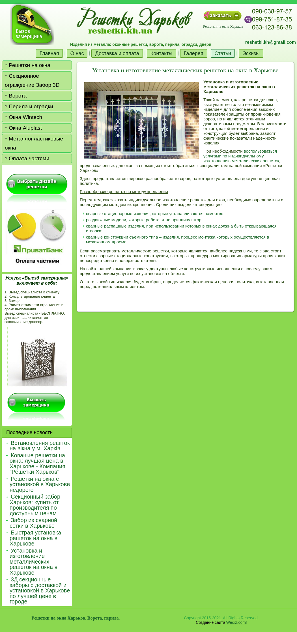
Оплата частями (29, 158)
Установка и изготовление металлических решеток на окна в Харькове (185, 70)
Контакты (161, 53)
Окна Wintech (25, 117)
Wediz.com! (236, 622)
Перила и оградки (31, 106)
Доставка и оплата (117, 53)
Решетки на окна (29, 65)
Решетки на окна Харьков (223, 26)
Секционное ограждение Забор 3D (32, 80)
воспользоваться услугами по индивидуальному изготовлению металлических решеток (241, 156)
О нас (77, 53)
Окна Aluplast (25, 128)
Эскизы (251, 53)
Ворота (18, 96)
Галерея (193, 53)
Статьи (223, 53)
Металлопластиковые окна (34, 143)
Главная (49, 53)
